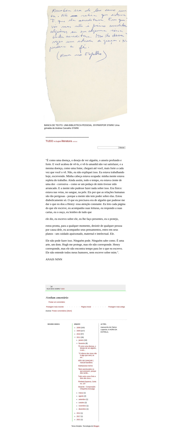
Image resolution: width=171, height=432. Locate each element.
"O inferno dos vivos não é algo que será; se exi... (87, 355)
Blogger (96, 426)
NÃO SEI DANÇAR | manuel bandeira (85, 362)
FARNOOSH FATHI (85, 366)
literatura (67, 141)
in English (57, 141)
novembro (82, 406)
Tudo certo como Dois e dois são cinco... (87, 377)
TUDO (49, 141)
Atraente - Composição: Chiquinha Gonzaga (87, 388)
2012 (79, 413)
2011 (79, 337)
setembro (82, 399)
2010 (79, 334)
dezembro (82, 409)
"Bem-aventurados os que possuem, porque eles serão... (87, 371)
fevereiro (82, 343)
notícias (75, 141)
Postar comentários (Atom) (62, 311)
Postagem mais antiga (116, 307)
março (81, 393)
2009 (79, 331)
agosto (81, 396)
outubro (82, 403)
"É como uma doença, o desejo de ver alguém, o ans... (87, 348)
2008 (79, 328)
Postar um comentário (57, 302)
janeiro (81, 340)
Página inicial (86, 307)
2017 (79, 416)
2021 (79, 419)
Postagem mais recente (55, 307)
